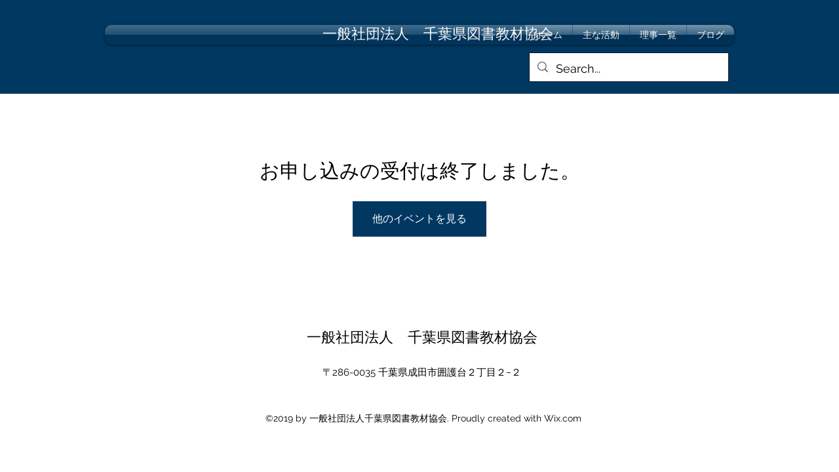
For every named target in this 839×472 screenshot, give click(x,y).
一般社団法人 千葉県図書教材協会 (422, 336)
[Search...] (628, 69)
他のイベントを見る (419, 218)
